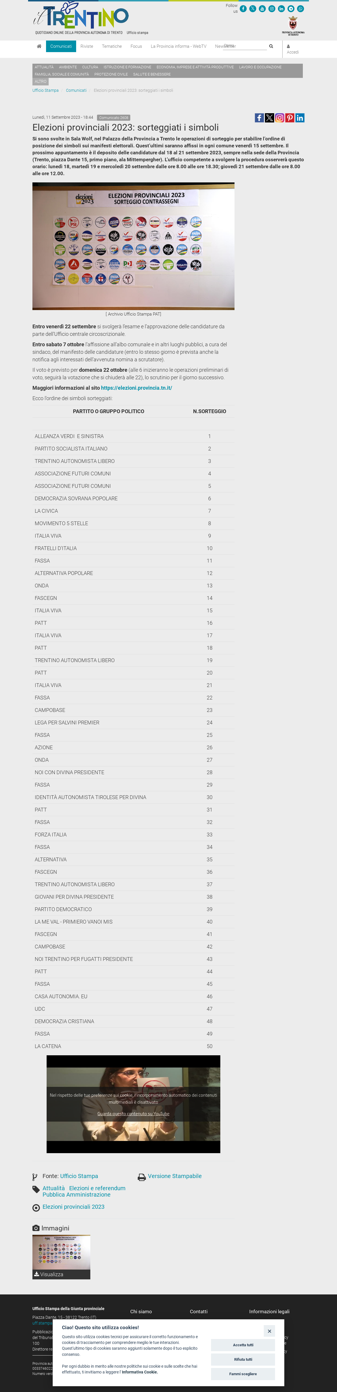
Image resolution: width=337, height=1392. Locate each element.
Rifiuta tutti (243, 1359)
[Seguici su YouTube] (262, 8)
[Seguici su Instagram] (272, 8)
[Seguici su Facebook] (243, 8)
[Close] (269, 1330)
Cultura (90, 67)
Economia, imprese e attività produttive (195, 67)
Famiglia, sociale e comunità (62, 74)
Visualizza (48, 1274)
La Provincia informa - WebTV (178, 46)
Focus (136, 46)
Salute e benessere (152, 74)
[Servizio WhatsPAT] (300, 8)
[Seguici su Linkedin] (281, 8)
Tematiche (112, 46)
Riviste (86, 46)
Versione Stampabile (175, 1176)
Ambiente (68, 67)
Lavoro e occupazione (260, 67)
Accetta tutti (243, 1345)
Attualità (44, 67)
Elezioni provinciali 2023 (74, 1206)
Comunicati (61, 46)
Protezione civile (111, 74)
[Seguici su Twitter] (253, 8)
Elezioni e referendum (97, 1188)
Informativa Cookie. (140, 1372)
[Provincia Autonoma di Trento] (293, 25)
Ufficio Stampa (45, 90)
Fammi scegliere (243, 1374)
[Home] (39, 46)
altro (40, 81)
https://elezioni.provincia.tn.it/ (136, 388)
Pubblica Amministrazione (77, 1194)
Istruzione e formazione (127, 67)
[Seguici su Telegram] (291, 8)
